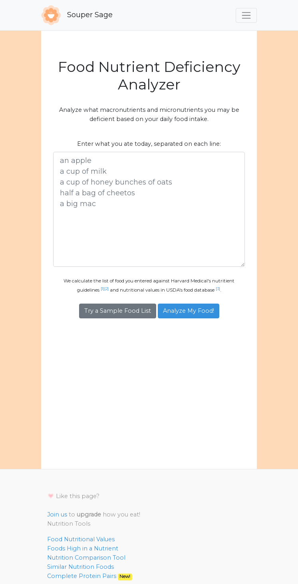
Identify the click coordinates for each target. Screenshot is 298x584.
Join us (57, 514)
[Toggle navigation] (246, 15)
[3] (218, 289)
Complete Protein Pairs (89, 576)
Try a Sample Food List (117, 310)
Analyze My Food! (188, 310)
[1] (102, 289)
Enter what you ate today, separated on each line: (149, 143)
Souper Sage (77, 15)
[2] (106, 289)
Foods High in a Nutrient (82, 548)
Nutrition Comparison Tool (86, 557)
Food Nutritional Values (81, 539)
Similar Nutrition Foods (80, 566)
